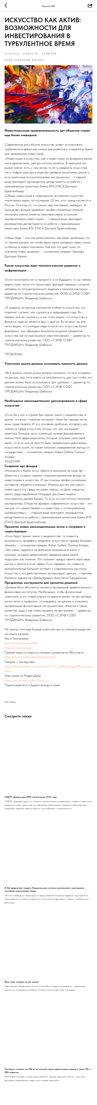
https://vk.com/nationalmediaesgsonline (30, 657)
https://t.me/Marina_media (21, 643)
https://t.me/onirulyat (18, 648)
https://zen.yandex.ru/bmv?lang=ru (27, 680)
